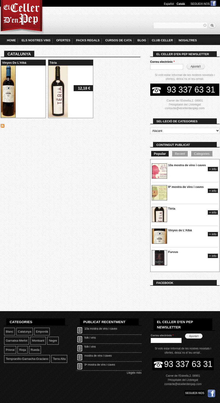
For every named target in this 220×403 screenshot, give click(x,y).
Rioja (22, 350)
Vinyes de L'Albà (14, 62)
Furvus (173, 252)
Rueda (35, 350)
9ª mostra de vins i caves (186, 187)
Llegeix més (134, 372)
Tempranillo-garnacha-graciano (27, 359)
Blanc (9, 331)
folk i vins (90, 337)
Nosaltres (188, 40)
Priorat (10, 350)
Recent (180, 154)
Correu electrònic (162, 61)
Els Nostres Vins (36, 40)
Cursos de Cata (118, 40)
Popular (160, 154)
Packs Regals (87, 40)
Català (181, 4)
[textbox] (180, 25)
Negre (53, 340)
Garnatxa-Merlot (16, 340)
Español (169, 4)
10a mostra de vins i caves (187, 165)
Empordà (42, 331)
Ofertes (63, 40)
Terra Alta (59, 359)
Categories (202, 154)
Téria (53, 62)
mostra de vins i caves (98, 355)
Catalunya (25, 331)
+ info (213, 169)
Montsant (38, 340)
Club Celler (162, 40)
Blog (141, 40)
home (11, 40)
